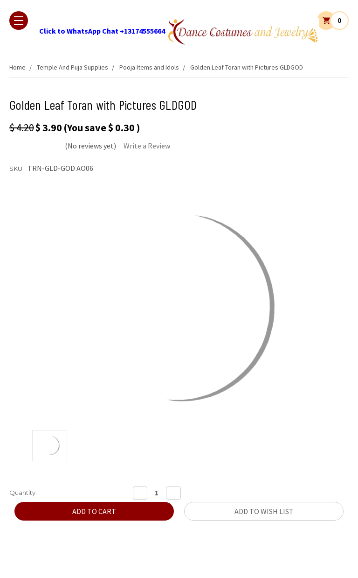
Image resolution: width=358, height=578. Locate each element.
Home (17, 67)
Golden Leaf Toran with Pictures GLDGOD (246, 67)
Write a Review (147, 145)
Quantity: (23, 492)
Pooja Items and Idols (149, 67)
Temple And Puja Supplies (72, 67)
